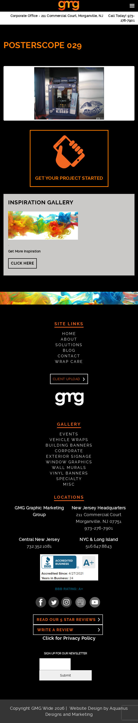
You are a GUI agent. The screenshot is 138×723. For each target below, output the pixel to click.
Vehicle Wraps (69, 440)
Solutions (69, 345)
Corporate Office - (56, 16)
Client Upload (66, 379)
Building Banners (69, 445)
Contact (69, 356)
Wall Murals (69, 467)
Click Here (22, 263)
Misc (69, 484)
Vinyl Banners (69, 473)
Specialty (69, 479)
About (69, 339)
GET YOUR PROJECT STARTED (69, 158)
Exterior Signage (69, 456)
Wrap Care (69, 361)
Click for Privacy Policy (69, 638)
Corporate (69, 451)
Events (69, 434)
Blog (69, 350)
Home (69, 334)
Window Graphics (69, 462)
